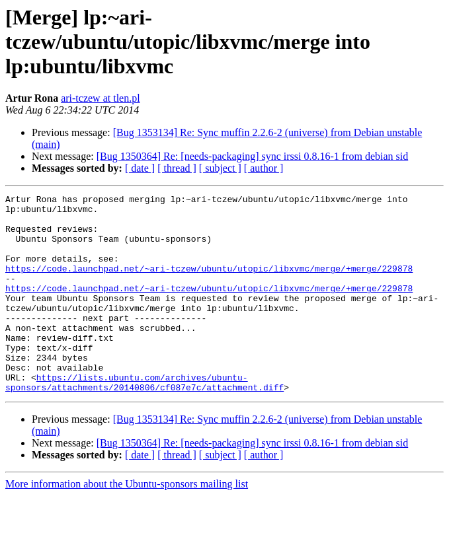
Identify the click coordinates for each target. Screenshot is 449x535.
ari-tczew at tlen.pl (100, 98)
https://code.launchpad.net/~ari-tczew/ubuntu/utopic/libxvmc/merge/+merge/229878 (209, 284)
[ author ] (264, 168)
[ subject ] (220, 168)
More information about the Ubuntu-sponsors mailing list (126, 523)
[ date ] (140, 168)
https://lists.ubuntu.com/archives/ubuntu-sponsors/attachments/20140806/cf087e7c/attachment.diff (144, 421)
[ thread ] (176, 168)
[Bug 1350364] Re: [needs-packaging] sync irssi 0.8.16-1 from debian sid (252, 156)
